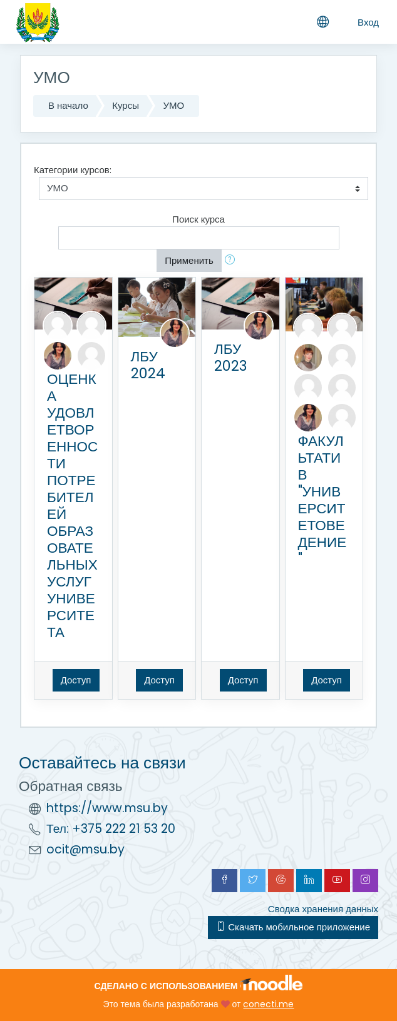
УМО (173, 105)
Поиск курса (198, 219)
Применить (189, 260)
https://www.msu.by (107, 808)
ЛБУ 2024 (148, 364)
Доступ (76, 680)
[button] (232, 261)
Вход (368, 22)
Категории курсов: (72, 169)
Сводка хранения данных (323, 908)
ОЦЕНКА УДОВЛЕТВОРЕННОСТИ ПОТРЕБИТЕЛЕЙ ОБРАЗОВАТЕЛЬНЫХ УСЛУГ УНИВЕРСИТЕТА (72, 505)
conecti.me (268, 1004)
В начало (68, 105)
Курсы (125, 105)
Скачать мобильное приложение (293, 926)
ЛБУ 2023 (230, 357)
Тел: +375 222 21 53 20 (110, 828)
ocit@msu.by (85, 849)
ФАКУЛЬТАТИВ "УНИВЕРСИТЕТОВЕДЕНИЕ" (322, 500)
